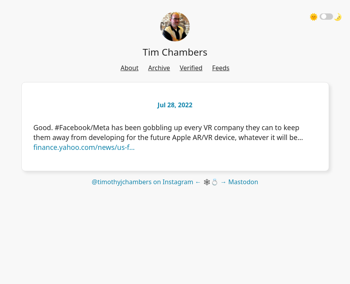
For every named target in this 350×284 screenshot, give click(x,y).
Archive (159, 68)
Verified (191, 68)
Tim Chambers (175, 51)
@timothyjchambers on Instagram (142, 182)
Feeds (221, 68)
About (130, 68)
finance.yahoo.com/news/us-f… (84, 147)
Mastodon (243, 182)
